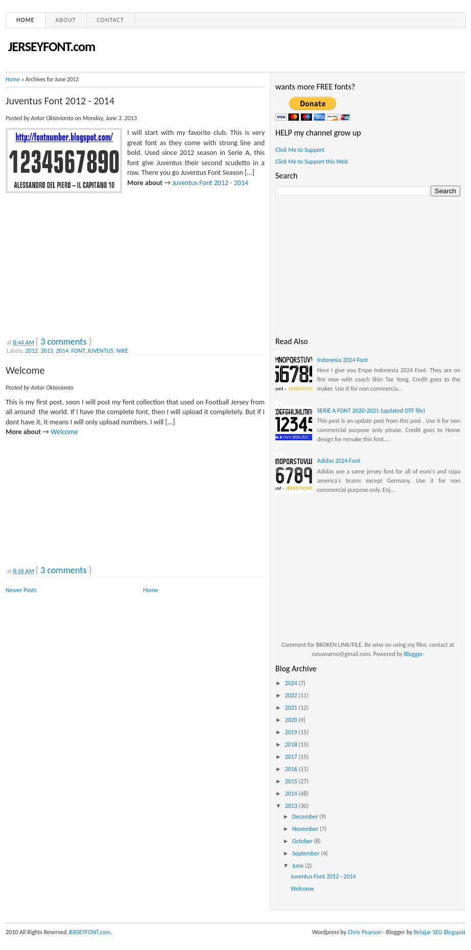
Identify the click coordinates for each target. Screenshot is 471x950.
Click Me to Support (299, 149)
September (306, 853)
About (66, 20)
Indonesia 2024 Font (342, 360)
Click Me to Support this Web (311, 161)
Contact (110, 20)
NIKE (122, 350)
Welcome (25, 370)
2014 (62, 350)
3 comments (63, 341)
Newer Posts (21, 590)
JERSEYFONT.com (51, 46)
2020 (292, 719)
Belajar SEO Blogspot (439, 932)
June (298, 865)
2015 (292, 781)
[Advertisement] (82, 263)
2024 (292, 683)
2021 (292, 707)
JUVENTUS (100, 350)
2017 (292, 756)
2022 (292, 695)
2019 (292, 732)
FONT (78, 350)
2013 (47, 350)
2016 (292, 769)
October (303, 841)
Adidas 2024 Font (338, 460)
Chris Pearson (365, 932)
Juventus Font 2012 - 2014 (60, 101)
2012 (31, 350)
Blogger (413, 654)
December (305, 816)
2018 (292, 744)
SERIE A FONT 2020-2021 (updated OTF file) (371, 410)
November (306, 828)
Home (25, 20)
